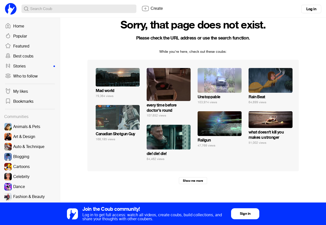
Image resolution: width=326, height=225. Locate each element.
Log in (311, 9)
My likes (16, 91)
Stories (30, 66)
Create (152, 8)
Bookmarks (19, 101)
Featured (17, 46)
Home (14, 26)
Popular (16, 36)
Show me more (193, 181)
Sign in (245, 213)
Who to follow (21, 76)
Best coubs (19, 56)
